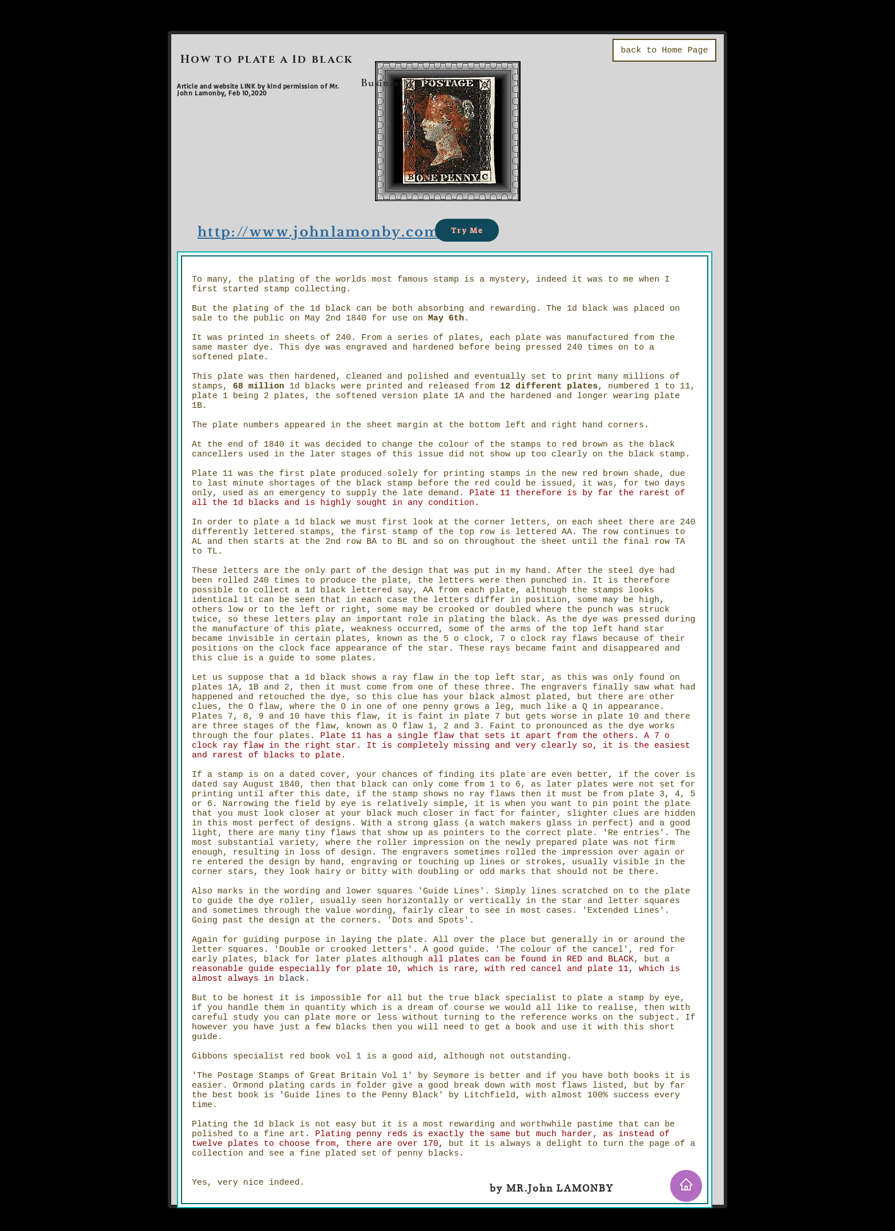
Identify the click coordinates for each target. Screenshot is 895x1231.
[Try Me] (467, 230)
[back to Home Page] (664, 50)
